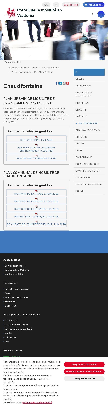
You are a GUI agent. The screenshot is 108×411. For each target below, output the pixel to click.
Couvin (80, 191)
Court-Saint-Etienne (89, 184)
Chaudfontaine (88, 123)
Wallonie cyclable (14, 274)
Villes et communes (21, 72)
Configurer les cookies (84, 378)
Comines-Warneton (88, 170)
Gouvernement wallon (16, 324)
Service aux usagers (15, 265)
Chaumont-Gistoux (88, 130)
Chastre (81, 109)
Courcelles (83, 177)
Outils (35, 67)
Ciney (79, 150)
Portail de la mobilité (18, 67)
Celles (80, 78)
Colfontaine (84, 157)
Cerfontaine (84, 85)
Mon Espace (94, 4)
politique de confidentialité (37, 402)
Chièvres (81, 137)
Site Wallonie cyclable (16, 297)
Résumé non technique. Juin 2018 (36, 215)
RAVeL (8, 293)
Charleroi (82, 103)
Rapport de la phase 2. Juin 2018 (36, 200)
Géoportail (10, 305)
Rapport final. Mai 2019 (36, 139)
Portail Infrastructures (16, 289)
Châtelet (82, 116)
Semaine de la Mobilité (17, 270)
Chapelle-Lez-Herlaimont (84, 94)
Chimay (80, 143)
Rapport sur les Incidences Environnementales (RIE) (36, 148)
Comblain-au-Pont (87, 164)
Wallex (8, 333)
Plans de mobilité (50, 67)
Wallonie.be (71, 4)
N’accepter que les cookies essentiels (84, 371)
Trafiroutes (11, 301)
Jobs (7, 341)
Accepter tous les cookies (84, 364)
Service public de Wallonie (18, 329)
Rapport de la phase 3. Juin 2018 (36, 208)
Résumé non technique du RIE (36, 157)
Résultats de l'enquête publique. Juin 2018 (36, 223)
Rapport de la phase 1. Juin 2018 (36, 192)
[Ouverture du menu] (101, 14)
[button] (64, 83)
